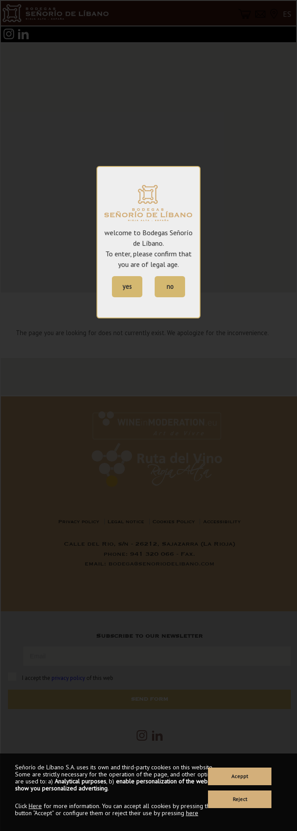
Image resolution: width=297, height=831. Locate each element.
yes (127, 286)
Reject (240, 799)
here (192, 813)
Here (35, 806)
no (170, 286)
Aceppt (239, 776)
